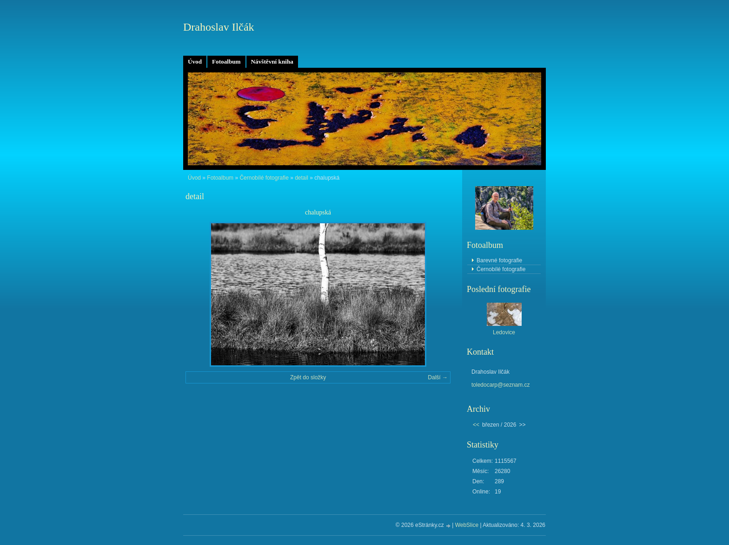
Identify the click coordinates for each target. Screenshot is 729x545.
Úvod (195, 61)
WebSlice (466, 525)
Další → (438, 377)
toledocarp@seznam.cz (500, 385)
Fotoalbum (226, 61)
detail (301, 178)
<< (476, 425)
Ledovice (504, 332)
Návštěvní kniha (272, 61)
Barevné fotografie (499, 260)
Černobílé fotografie (263, 178)
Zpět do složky (308, 377)
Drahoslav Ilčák (218, 27)
